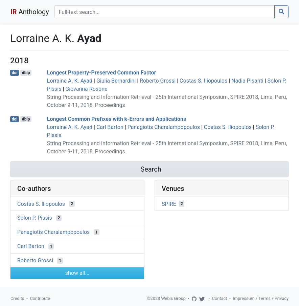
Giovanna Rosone (86, 89)
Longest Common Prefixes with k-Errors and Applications (116, 119)
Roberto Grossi (158, 81)
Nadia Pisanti (247, 81)
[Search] (164, 11)
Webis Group (173, 298)
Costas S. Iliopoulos (203, 81)
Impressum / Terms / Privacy (261, 298)
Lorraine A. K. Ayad (69, 81)
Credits (17, 298)
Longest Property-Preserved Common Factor (101, 72)
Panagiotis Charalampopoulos (164, 127)
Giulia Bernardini (116, 81)
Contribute (40, 298)
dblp (26, 72)
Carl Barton (109, 127)
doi (15, 72)
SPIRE (169, 203)
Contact (219, 298)
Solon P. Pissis (34, 218)
